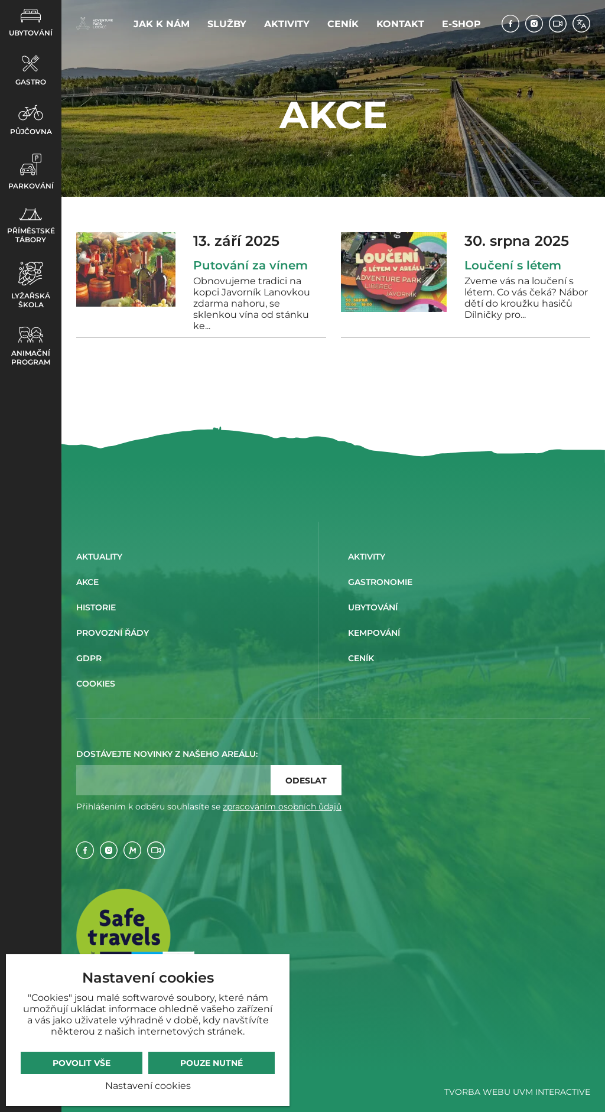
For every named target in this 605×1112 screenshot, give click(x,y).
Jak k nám (162, 24)
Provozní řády (112, 632)
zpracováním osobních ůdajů (282, 806)
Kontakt (400, 24)
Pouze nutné (211, 1063)
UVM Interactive (551, 1092)
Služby (226, 24)
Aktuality (99, 556)
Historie (96, 607)
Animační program (30, 346)
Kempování (374, 632)
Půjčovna (31, 120)
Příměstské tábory (31, 226)
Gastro (30, 70)
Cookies (95, 683)
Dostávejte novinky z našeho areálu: (167, 754)
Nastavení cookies (148, 1085)
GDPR (89, 658)
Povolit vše (81, 1063)
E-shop (461, 24)
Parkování (31, 172)
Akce (87, 582)
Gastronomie (380, 582)
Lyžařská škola (30, 285)
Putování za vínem (250, 265)
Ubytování (31, 23)
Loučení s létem (512, 265)
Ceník (343, 24)
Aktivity (287, 24)
